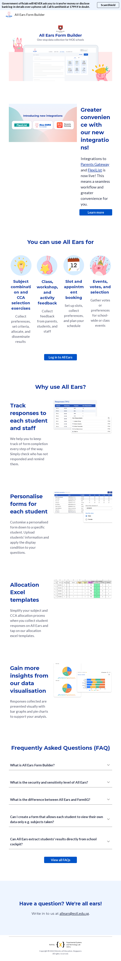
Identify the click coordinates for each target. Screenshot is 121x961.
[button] (108, 765)
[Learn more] (96, 212)
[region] (60, 5)
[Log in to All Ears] (60, 357)
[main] (95, 129)
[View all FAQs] (60, 860)
